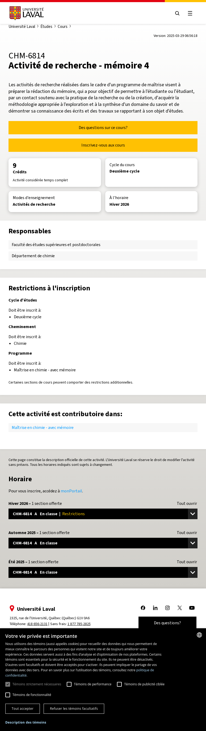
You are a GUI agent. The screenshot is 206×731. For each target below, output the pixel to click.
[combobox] (199, 635)
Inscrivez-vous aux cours (103, 145)
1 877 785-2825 (79, 623)
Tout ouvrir (187, 503)
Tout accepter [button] (22, 708)
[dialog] (103, 679)
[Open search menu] (177, 13)
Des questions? (167, 623)
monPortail (71, 491)
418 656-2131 (37, 623)
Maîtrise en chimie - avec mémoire (43, 427)
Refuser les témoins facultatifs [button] (74, 708)
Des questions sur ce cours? (103, 127)
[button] (25, 722)
